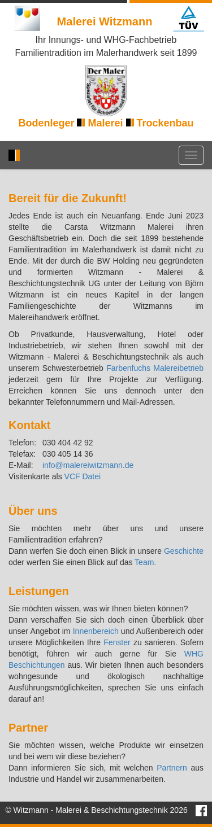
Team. (145, 562)
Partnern (172, 767)
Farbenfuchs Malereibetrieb (155, 368)
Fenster (116, 642)
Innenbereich (96, 631)
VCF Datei (82, 476)
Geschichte (184, 550)
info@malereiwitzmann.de (87, 465)
